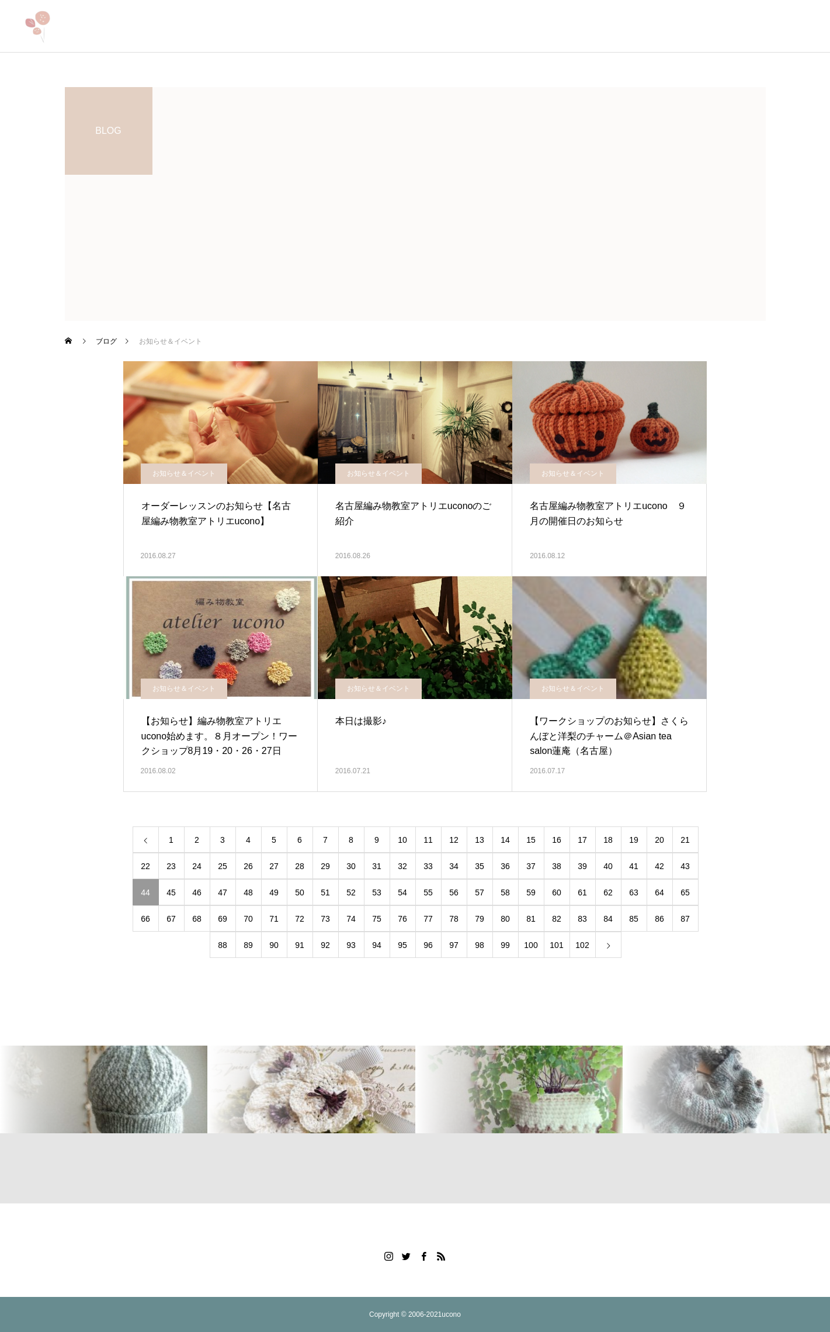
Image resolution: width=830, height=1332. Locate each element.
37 (531, 866)
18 (608, 840)
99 (505, 945)
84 (608, 918)
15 (531, 840)
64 (659, 892)
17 (582, 840)
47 (222, 892)
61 (582, 892)
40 (608, 866)
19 (633, 840)
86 (659, 918)
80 (505, 918)
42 (659, 866)
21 (685, 840)
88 (222, 945)
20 (659, 840)
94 (376, 945)
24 (197, 866)
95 (402, 945)
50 (299, 892)
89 (248, 945)
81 (531, 918)
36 (505, 866)
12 (454, 840)
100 (530, 945)
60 (556, 892)
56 (454, 892)
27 (274, 866)
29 (325, 866)
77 (428, 918)
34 (454, 866)
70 (248, 918)
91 (299, 945)
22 (145, 866)
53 (376, 892)
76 (402, 918)
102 (582, 945)
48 (248, 892)
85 (633, 918)
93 (351, 945)
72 (299, 918)
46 (197, 892)
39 (582, 866)
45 (171, 892)
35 (479, 866)
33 (428, 866)
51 (325, 892)
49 (274, 892)
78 (454, 918)
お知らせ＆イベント (184, 473)
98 (479, 945)
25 (222, 866)
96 (428, 945)
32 (402, 866)
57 (479, 892)
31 (376, 866)
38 (556, 866)
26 (248, 866)
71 (274, 918)
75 (376, 918)
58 (505, 892)
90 (274, 945)
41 (633, 866)
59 (531, 892)
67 (171, 918)
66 (145, 918)
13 (479, 840)
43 (685, 866)
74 (351, 918)
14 (505, 840)
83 (582, 918)
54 (402, 892)
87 (685, 918)
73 (325, 918)
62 (608, 892)
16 (556, 840)
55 (428, 892)
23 (171, 866)
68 (197, 918)
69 (222, 918)
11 (428, 840)
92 (325, 945)
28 (299, 866)
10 (402, 840)
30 (351, 866)
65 (685, 892)
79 (479, 918)
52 (351, 892)
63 (633, 892)
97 (454, 945)
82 (556, 918)
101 (556, 945)
